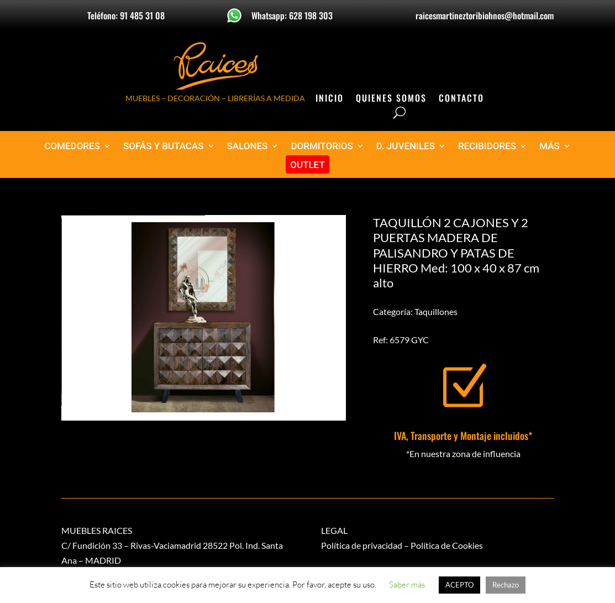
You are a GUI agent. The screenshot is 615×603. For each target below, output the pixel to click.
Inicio (330, 99)
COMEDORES (72, 146)
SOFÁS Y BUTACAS (163, 146)
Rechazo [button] (505, 584)
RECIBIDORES (487, 146)
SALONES (247, 146)
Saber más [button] (407, 584)
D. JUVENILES (405, 146)
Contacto (461, 99)
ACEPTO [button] (459, 584)
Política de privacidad (361, 545)
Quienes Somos (391, 99)
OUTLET (307, 165)
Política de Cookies (447, 545)
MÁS (549, 146)
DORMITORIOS (322, 146)
